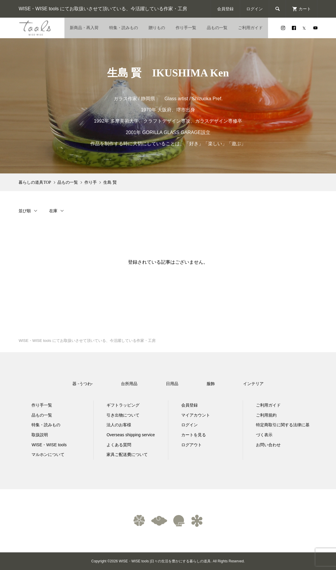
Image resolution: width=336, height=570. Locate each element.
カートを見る (193, 434)
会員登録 (225, 8)
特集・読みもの (123, 27)
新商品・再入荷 (84, 27)
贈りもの (157, 27)
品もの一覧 (217, 27)
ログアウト (191, 444)
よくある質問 (119, 444)
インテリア (253, 383)
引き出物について (123, 415)
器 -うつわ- (82, 383)
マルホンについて (47, 454)
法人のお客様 (119, 424)
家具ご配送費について (127, 454)
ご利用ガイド (250, 27)
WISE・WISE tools (48, 444)
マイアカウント (195, 415)
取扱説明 (39, 434)
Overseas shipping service (131, 434)
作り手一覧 (186, 27)
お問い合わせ (268, 444)
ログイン (254, 8)
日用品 (172, 383)
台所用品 (129, 383)
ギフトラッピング (123, 405)
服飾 (211, 383)
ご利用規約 (266, 415)
